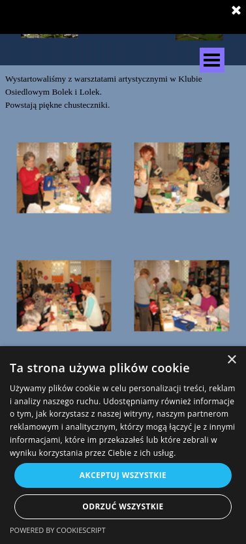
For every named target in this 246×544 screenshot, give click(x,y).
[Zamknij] (236, 11)
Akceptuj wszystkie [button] (123, 475)
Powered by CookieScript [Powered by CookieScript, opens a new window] (58, 530)
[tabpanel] (123, 92)
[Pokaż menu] (212, 60)
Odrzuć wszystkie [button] (122, 506)
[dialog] (123, 445)
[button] (64, 178)
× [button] (231, 360)
